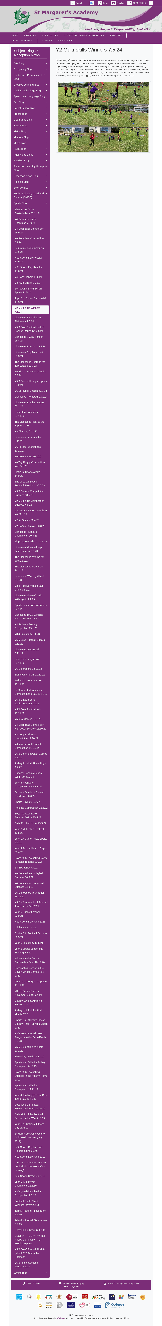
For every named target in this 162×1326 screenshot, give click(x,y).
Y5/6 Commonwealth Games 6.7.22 (31, 755)
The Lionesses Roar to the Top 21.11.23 (29, 423)
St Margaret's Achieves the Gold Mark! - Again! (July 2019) (30, 1137)
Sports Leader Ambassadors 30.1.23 (31, 607)
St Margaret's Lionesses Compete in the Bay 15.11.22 (31, 692)
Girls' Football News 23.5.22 (30, 823)
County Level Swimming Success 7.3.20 (28, 1002)
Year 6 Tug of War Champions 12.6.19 (26, 1183)
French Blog (30, 113)
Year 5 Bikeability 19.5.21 (29, 943)
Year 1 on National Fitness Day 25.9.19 (29, 1126)
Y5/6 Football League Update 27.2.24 (31, 383)
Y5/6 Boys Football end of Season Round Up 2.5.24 (29, 329)
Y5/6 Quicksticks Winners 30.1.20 (29, 1049)
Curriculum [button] (49, 35)
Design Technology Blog (30, 90)
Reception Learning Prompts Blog (30, 168)
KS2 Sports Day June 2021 (30, 921)
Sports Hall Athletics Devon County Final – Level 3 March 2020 (31, 1024)
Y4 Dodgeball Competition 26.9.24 (29, 230)
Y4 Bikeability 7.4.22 (26, 867)
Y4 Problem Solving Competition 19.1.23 (26, 626)
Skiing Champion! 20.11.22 (30, 674)
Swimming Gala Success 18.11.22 (29, 682)
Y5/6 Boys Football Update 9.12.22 (30, 641)
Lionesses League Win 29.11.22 (27, 661)
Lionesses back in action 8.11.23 (28, 439)
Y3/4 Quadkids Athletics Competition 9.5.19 (28, 1193)
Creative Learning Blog (30, 84)
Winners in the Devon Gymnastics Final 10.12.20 (30, 960)
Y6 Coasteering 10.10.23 (29, 456)
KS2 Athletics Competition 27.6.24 (29, 250)
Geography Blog (30, 119)
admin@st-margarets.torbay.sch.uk (123, 1283)
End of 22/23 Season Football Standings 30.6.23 (30, 483)
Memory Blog (30, 137)
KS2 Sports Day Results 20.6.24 (28, 259)
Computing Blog (30, 69)
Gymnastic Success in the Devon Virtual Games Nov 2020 (29, 972)
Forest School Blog (30, 108)
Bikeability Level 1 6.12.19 (29, 1056)
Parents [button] (29, 35)
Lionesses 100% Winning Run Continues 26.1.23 (29, 616)
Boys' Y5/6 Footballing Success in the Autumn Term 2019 (31, 1076)
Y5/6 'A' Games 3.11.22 (28, 719)
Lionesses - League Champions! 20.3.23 (26, 533)
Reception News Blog (30, 176)
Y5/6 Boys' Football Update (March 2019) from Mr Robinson (30, 1253)
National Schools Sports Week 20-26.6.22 (28, 775)
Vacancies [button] (64, 40)
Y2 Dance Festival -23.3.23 (30, 526)
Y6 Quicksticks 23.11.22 (28, 668)
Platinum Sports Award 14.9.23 (27, 474)
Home (15, 35)
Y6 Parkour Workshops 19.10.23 (28, 448)
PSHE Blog (30, 148)
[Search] (81, 3)
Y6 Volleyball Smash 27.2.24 (31, 390)
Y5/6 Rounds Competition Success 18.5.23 (29, 493)
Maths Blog (30, 131)
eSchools (61, 1318)
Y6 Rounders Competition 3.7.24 (29, 240)
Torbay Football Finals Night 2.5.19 (30, 1212)
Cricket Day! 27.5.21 (26, 927)
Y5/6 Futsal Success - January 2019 (27, 1264)
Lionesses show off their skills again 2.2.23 (28, 597)
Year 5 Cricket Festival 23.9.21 (27, 914)
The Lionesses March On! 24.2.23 (29, 568)
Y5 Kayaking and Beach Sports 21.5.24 (28, 290)
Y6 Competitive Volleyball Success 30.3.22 (29, 875)
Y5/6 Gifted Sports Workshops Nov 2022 (27, 701)
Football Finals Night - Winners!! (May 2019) (27, 1203)
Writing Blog (30, 1272)
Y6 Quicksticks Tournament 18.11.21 (30, 894)
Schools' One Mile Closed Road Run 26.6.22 (29, 794)
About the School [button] (22, 40)
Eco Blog (30, 102)
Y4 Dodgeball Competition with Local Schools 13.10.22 (30, 726)
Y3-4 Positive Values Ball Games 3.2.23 (29, 587)
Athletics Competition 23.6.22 (31, 807)
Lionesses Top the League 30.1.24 (29, 404)
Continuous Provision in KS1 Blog (30, 77)
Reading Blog (30, 160)
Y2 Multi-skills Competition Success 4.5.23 (29, 502)
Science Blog (30, 187)
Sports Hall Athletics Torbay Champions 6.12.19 (30, 1064)
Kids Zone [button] (116, 35)
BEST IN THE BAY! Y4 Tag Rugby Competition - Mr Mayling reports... (30, 1239)
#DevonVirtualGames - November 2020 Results (28, 993)
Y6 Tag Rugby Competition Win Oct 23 (30, 464)
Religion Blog (30, 181)
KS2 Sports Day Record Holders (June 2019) (28, 1149)
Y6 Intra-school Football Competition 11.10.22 (28, 746)
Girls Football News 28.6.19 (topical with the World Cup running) (30, 1166)
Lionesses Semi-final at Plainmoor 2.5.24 (28, 319)
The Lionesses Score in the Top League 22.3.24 (30, 364)
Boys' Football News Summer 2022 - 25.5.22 (28, 815)
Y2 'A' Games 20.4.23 (27, 520)
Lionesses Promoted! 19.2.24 (31, 396)
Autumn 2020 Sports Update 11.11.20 (31, 983)
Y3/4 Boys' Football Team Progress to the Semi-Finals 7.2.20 (30, 1037)
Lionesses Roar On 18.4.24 (30, 346)
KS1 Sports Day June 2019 (30, 1156)
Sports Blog (31, 203)
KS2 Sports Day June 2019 (30, 1176)
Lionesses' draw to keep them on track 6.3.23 (28, 549)
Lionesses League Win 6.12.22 (27, 651)
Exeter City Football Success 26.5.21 (31, 935)
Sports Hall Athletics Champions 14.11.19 (26, 1087)
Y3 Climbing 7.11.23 (26, 431)
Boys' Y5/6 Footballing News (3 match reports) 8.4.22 (31, 860)
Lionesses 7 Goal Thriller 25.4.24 (29, 338)
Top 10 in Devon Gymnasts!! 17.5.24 (30, 300)
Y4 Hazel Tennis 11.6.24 (28, 277)
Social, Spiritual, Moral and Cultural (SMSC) (30, 195)
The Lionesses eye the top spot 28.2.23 (29, 559)
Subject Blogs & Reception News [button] (83, 35)
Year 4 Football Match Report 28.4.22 (31, 850)
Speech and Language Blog (29, 96)
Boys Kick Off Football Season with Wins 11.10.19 (30, 1106)
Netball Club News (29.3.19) (30, 1230)
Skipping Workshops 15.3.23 (31, 541)
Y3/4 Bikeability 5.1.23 (27, 634)
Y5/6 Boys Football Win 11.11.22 (28, 711)
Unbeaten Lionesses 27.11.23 (26, 414)
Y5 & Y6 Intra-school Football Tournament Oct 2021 (31, 904)
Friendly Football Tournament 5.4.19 (31, 1222)
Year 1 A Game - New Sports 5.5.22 (31, 840)
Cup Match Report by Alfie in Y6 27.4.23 (31, 512)
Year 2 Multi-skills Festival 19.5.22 (29, 831)
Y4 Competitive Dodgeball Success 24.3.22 (29, 885)
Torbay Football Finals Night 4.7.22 (30, 765)
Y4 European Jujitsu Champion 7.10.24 (26, 221)
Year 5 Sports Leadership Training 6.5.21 (29, 950)
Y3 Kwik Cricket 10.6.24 (28, 282)
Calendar (46, 40)
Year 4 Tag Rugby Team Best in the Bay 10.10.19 (31, 1097)
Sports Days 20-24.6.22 (28, 802)
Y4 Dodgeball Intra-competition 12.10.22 (26, 736)
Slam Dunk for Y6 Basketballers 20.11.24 (27, 211)
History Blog (30, 125)
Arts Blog (30, 63)
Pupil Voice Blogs (30, 154)
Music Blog (30, 143)
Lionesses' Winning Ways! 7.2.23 (29, 578)
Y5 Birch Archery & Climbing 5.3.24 (30, 373)
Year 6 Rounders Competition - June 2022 (28, 784)
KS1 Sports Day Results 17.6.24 (28, 269)
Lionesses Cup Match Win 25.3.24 (29, 354)
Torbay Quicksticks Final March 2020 (28, 1012)
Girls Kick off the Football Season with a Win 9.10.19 (30, 1116)
